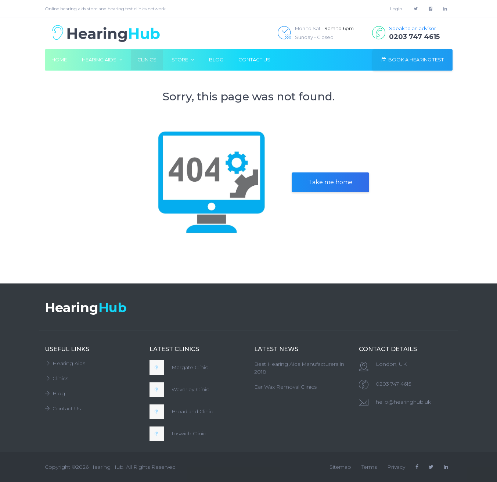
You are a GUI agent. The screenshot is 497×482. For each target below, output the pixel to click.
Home (59, 60)
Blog (216, 60)
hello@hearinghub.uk (403, 402)
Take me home (330, 182)
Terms (369, 467)
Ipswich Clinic (189, 433)
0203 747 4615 (393, 384)
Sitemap (340, 467)
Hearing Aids (65, 363)
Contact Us (254, 60)
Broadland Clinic (192, 411)
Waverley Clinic (190, 389)
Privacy (396, 467)
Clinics (146, 60)
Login (396, 8)
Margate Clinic (190, 367)
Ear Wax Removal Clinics (285, 386)
